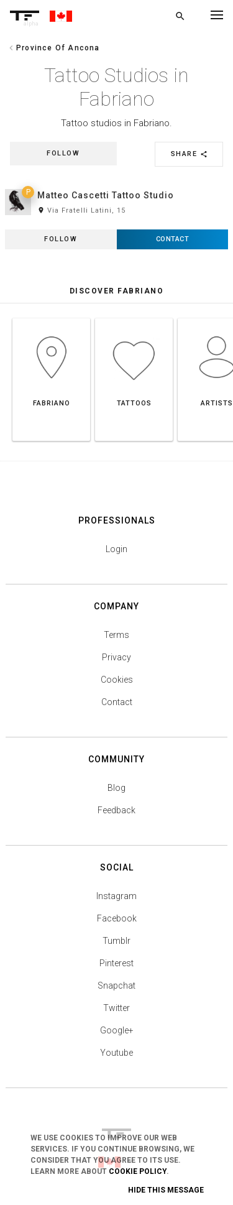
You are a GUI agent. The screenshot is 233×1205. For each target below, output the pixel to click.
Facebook (117, 918)
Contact (116, 702)
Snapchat (116, 985)
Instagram (116, 896)
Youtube (116, 1053)
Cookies (117, 680)
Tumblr (116, 941)
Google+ (117, 1030)
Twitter (116, 1008)
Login (116, 549)
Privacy (116, 657)
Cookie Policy (138, 1171)
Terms (116, 635)
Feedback (116, 810)
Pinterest (116, 963)
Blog (116, 788)
